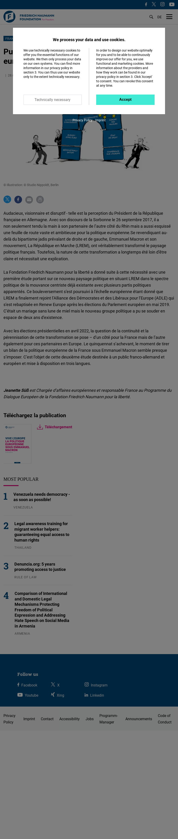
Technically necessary (52, 99)
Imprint (100, 120)
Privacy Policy (82, 120)
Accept (125, 99)
